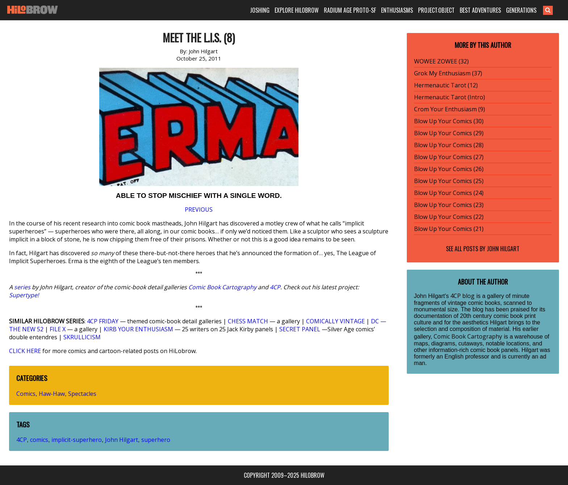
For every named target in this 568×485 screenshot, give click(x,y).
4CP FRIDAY (102, 321)
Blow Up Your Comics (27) (449, 157)
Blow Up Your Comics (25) (449, 181)
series (22, 287)
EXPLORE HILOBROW (297, 10)
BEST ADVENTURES (480, 10)
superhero (155, 440)
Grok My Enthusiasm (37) (448, 73)
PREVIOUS (199, 210)
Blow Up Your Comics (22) (449, 217)
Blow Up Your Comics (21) (449, 229)
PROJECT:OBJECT (436, 10)
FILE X (58, 329)
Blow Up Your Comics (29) (449, 133)
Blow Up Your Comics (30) (449, 121)
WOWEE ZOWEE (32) (441, 61)
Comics (26, 394)
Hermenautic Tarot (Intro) (449, 97)
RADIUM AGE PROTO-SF (350, 10)
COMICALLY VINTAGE (335, 321)
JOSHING (260, 10)
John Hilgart (121, 440)
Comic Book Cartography (222, 287)
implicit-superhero (76, 440)
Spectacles (82, 394)
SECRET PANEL (299, 329)
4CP (275, 287)
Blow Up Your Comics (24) (449, 193)
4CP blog (462, 296)
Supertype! (24, 295)
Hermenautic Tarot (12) (446, 85)
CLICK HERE (25, 351)
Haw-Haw (52, 394)
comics (39, 440)
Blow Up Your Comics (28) (449, 145)
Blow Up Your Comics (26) (449, 169)
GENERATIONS (521, 10)
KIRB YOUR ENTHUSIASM (138, 329)
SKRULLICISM (82, 337)
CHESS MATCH (248, 321)
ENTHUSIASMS (397, 10)
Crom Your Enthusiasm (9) (449, 109)
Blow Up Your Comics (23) (449, 205)
